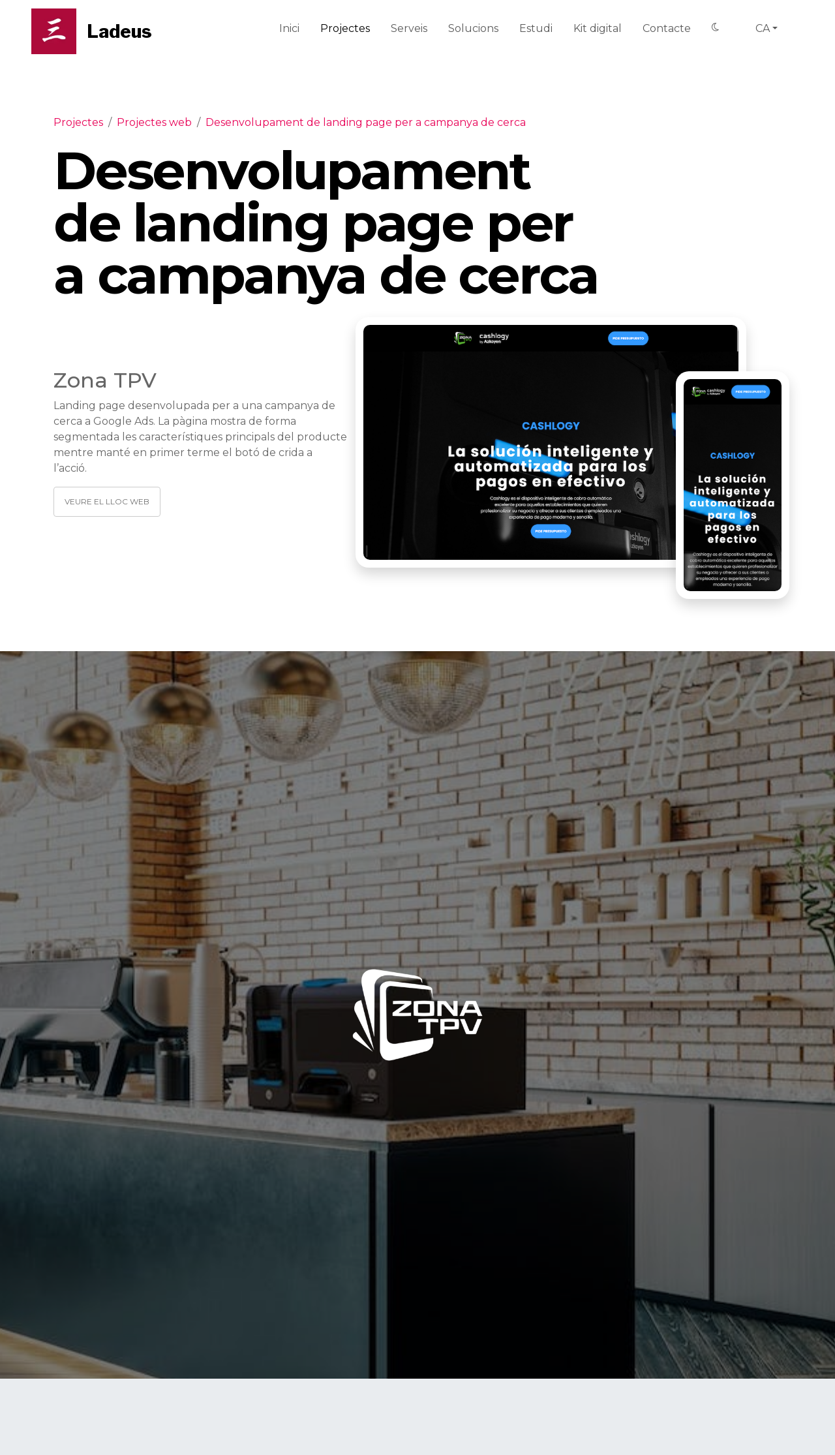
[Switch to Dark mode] (715, 28)
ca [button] (762, 28)
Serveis (409, 28)
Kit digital (597, 28)
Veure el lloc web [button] (107, 501)
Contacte (667, 28)
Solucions (473, 28)
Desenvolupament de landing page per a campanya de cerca (365, 122)
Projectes (345, 28)
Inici (289, 28)
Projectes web (154, 122)
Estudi (536, 28)
